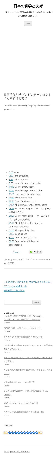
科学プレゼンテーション (36, 259)
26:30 (11, 215)
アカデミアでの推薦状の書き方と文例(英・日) (24, 411)
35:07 (11, 233)
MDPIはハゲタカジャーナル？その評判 (21, 403)
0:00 (11, 172)
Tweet (16, 252)
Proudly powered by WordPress (17, 451)
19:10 (11, 201)
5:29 (11, 179)
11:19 (11, 186)
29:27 (11, 223)
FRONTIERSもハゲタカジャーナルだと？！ (22, 328)
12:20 (11, 190)
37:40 (11, 237)
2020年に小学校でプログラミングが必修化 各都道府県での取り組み (16, 286)
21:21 (11, 204)
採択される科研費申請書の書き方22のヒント (23, 336)
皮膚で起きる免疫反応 (40, 281)
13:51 (11, 194)
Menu (28, 23)
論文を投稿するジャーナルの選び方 (19, 382)
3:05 (11, 175)
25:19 (11, 208)
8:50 (11, 183)
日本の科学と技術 (28, 6)
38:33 (11, 241)
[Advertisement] (28, 55)
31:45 (11, 230)
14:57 (11, 197)
